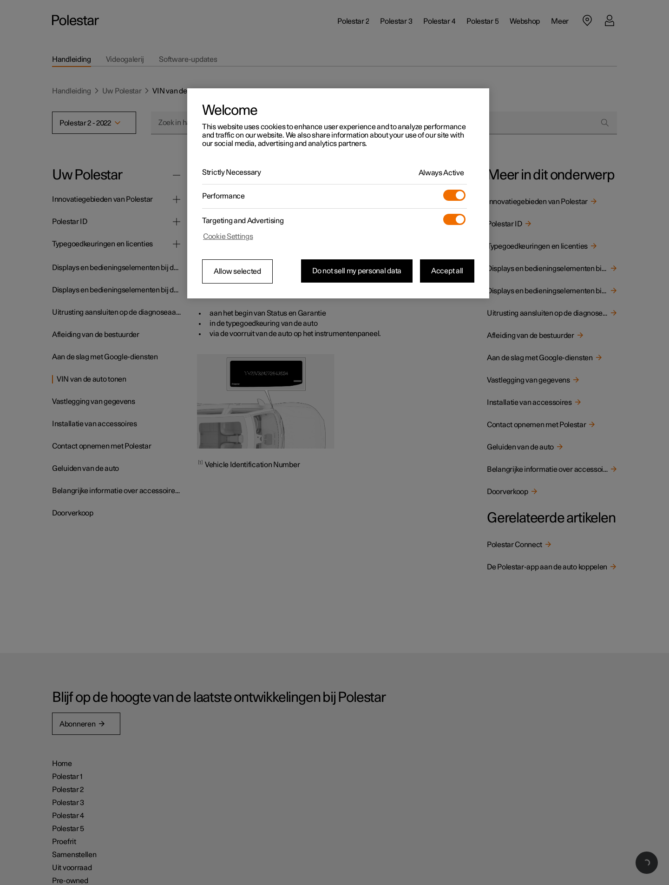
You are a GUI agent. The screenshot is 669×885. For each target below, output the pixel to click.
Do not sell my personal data (356, 271)
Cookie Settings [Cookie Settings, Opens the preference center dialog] (228, 236)
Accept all (447, 271)
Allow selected (237, 271)
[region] (338, 193)
